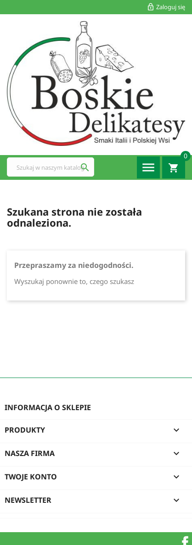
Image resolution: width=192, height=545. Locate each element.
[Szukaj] (50, 167)
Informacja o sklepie (48, 407)
